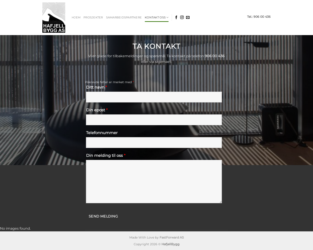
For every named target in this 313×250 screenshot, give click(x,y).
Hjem (76, 17)
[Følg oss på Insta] (182, 17)
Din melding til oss (105, 155)
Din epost (97, 110)
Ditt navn (96, 87)
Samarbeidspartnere (124, 17)
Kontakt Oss (156, 17)
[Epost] (188, 17)
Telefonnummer (102, 133)
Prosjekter (93, 17)
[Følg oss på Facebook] (176, 17)
